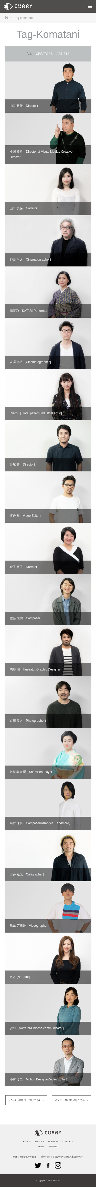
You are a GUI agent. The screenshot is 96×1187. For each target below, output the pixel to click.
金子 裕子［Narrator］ (25, 567)
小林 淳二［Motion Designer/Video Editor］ (39, 1079)
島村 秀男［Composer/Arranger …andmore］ (41, 823)
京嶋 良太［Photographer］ (29, 720)
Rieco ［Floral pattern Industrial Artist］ (37, 413)
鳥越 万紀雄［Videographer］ (30, 925)
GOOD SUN (54, 1180)
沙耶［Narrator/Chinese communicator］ (38, 1028)
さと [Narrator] (20, 977)
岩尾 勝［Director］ (23, 464)
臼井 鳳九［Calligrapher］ (28, 874)
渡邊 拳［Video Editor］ (26, 516)
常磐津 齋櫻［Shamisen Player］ (32, 772)
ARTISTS (63, 54)
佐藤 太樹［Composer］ (26, 618)
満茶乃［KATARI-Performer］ (30, 311)
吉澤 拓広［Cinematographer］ (31, 362)
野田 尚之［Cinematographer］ (31, 259)
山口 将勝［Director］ (25, 106)
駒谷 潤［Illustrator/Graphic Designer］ (36, 669)
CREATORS (44, 54)
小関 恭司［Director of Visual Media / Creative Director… (41, 154)
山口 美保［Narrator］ (25, 208)
